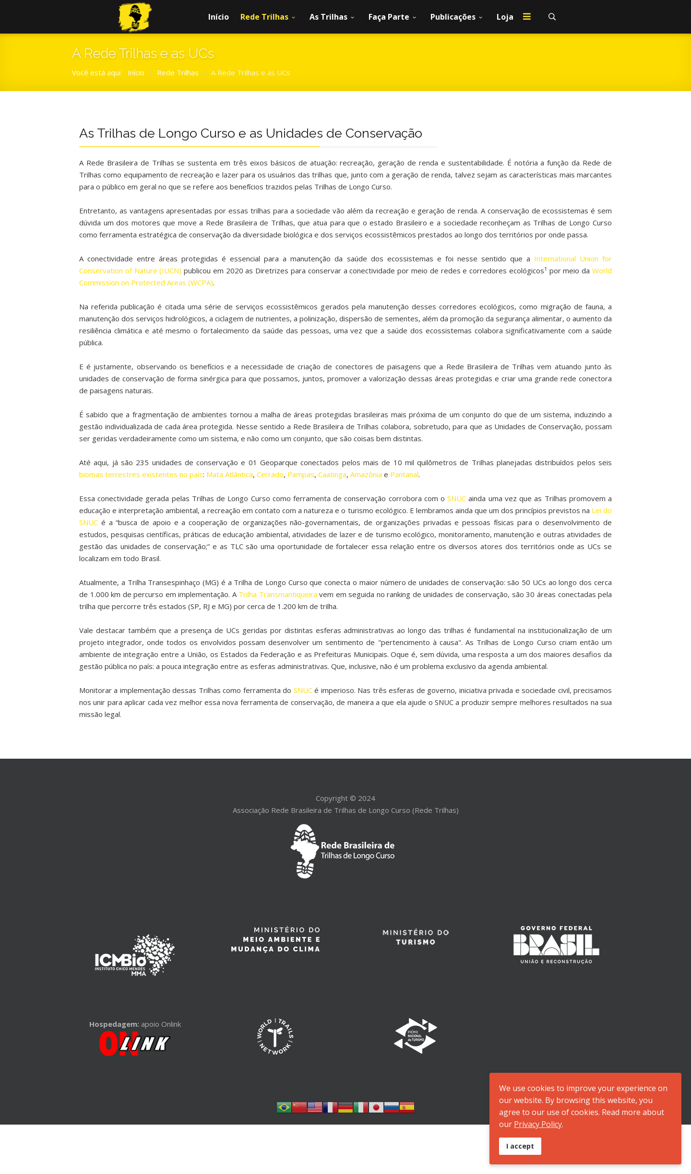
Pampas (300, 474)
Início (218, 17)
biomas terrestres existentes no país (141, 474)
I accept (520, 1146)
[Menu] (527, 17)
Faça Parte (389, 17)
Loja (505, 17)
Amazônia (366, 474)
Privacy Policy (538, 1124)
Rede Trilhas (264, 17)
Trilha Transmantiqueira (277, 594)
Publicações (453, 17)
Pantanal (404, 474)
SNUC (456, 498)
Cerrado (270, 474)
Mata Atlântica (229, 474)
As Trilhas (328, 17)
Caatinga (332, 474)
